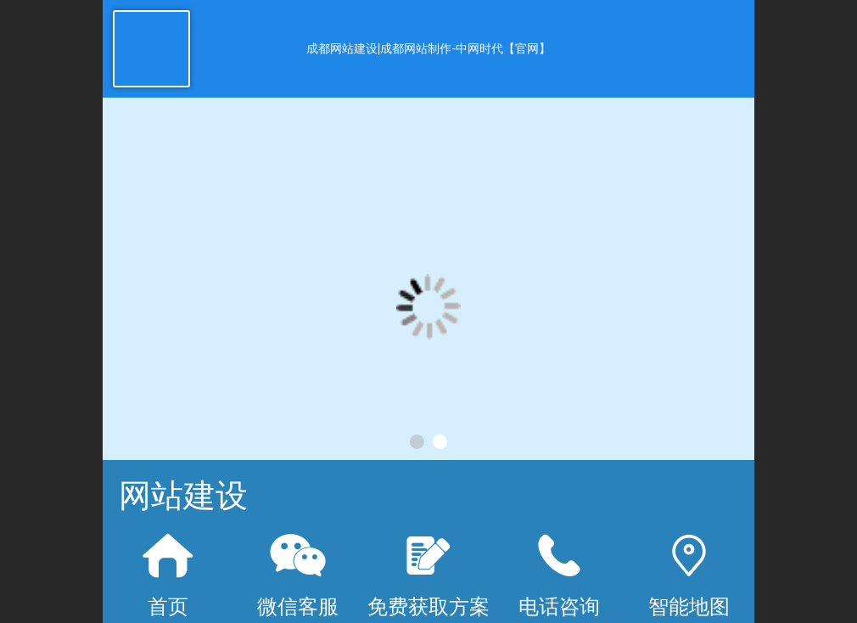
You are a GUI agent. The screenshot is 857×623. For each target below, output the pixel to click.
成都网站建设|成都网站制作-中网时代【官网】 (428, 48)
